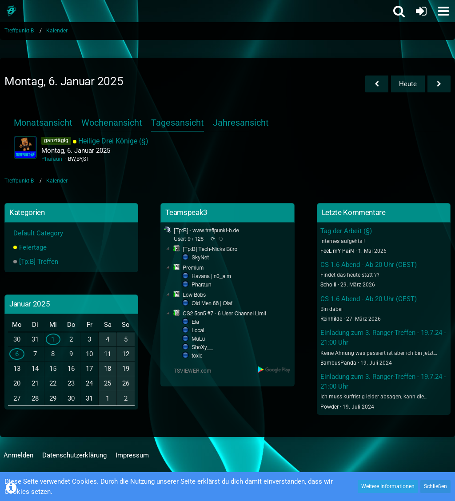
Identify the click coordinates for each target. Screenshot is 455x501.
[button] (443, 11)
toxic (197, 355)
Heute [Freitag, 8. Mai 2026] (408, 84)
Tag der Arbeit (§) (346, 231)
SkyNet (200, 257)
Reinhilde (331, 319)
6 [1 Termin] (17, 354)
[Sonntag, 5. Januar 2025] (376, 84)
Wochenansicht (111, 122)
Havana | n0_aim (211, 276)
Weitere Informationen (388, 486)
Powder (329, 407)
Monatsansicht (43, 122)
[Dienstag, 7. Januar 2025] (439, 84)
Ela (195, 322)
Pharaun (51, 159)
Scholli (328, 285)
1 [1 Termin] (53, 339)
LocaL (199, 330)
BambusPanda (338, 363)
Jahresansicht (241, 122)
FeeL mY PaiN (337, 251)
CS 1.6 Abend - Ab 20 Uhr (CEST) (368, 265)
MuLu (198, 339)
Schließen (435, 486)
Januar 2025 (29, 303)
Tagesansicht (177, 122)
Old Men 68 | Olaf (212, 303)
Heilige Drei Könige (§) (113, 141)
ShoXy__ (202, 347)
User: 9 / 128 (189, 239)
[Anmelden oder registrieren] (421, 11)
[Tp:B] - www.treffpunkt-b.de (206, 230)
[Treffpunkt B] (11, 11)
